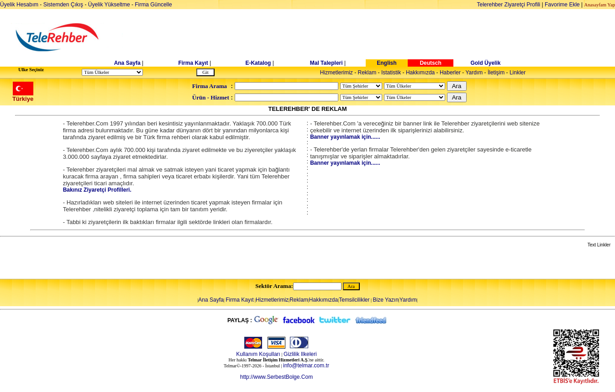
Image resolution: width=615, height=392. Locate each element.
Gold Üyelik (485, 63)
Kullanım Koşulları (258, 354)
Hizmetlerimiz (336, 72)
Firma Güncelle (153, 4)
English (386, 63)
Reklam (367, 72)
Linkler (518, 72)
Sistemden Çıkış (63, 4)
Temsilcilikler (354, 300)
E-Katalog (258, 63)
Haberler (450, 72)
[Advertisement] (378, 37)
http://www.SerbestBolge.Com (276, 377)
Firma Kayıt (193, 63)
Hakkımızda (420, 72)
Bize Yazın (386, 300)
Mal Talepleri (326, 63)
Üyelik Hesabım (19, 4)
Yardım (474, 72)
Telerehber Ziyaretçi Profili (509, 4)
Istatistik (391, 72)
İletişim (496, 72)
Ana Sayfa (127, 63)
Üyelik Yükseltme (109, 4)
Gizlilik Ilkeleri (300, 354)
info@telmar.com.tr (306, 365)
